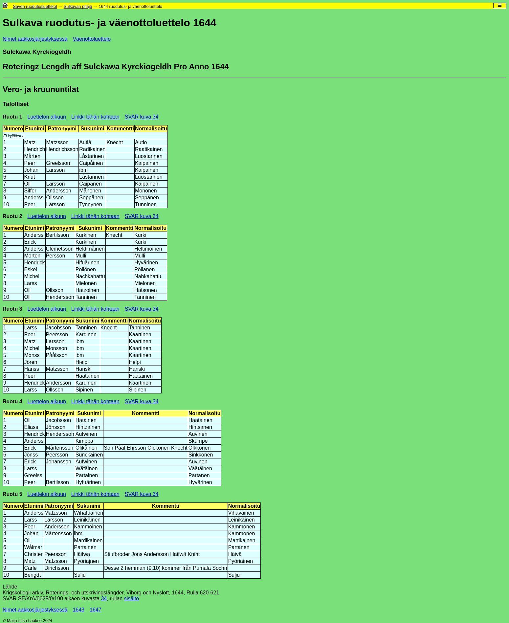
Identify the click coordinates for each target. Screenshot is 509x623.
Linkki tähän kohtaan (95, 117)
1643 (78, 609)
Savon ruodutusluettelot (35, 6)
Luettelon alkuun (47, 117)
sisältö (131, 598)
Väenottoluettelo (92, 39)
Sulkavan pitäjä (78, 6)
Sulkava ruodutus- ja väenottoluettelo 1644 (109, 23)
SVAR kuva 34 (142, 117)
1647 (95, 609)
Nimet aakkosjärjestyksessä (35, 39)
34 (104, 598)
